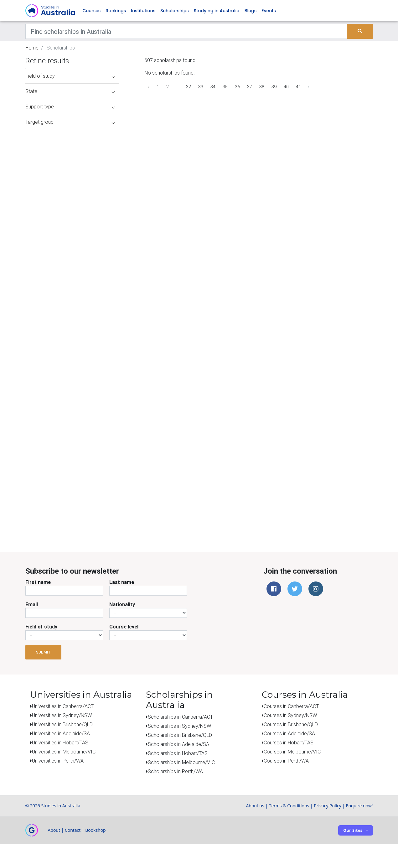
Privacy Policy (327, 806)
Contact (72, 830)
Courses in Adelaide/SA (289, 733)
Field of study (41, 626)
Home (32, 47)
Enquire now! (359, 806)
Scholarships (174, 11)
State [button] (70, 91)
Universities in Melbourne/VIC (64, 751)
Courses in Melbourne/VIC (292, 751)
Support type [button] (70, 106)
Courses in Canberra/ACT (291, 706)
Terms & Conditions (289, 806)
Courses (92, 11)
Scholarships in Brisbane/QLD (180, 735)
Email (31, 604)
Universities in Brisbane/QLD (62, 724)
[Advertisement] (72, 494)
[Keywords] (186, 31)
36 (237, 87)
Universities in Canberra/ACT (63, 706)
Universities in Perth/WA (58, 761)
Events (268, 11)
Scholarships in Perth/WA (175, 771)
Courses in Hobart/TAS (288, 742)
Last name (121, 582)
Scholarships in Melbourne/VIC (181, 762)
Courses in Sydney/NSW (290, 715)
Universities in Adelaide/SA (61, 733)
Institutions (143, 11)
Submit (43, 652)
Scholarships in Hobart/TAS (178, 753)
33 (200, 87)
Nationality (122, 604)
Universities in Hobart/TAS (60, 742)
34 (212, 87)
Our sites (352, 830)
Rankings (116, 11)
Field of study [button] (70, 76)
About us (255, 806)
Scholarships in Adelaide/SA (178, 744)
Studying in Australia (217, 11)
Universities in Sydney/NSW (62, 715)
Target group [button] (70, 122)
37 (249, 87)
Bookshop (95, 830)
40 (286, 87)
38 (261, 87)
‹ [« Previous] (148, 87)
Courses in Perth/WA (286, 761)
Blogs (250, 11)
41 (298, 87)
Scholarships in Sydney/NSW (179, 726)
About (54, 830)
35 (225, 87)
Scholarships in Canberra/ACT (180, 717)
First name (38, 582)
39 (274, 87)
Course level (123, 626)
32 (188, 87)
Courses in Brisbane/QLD (291, 724)
